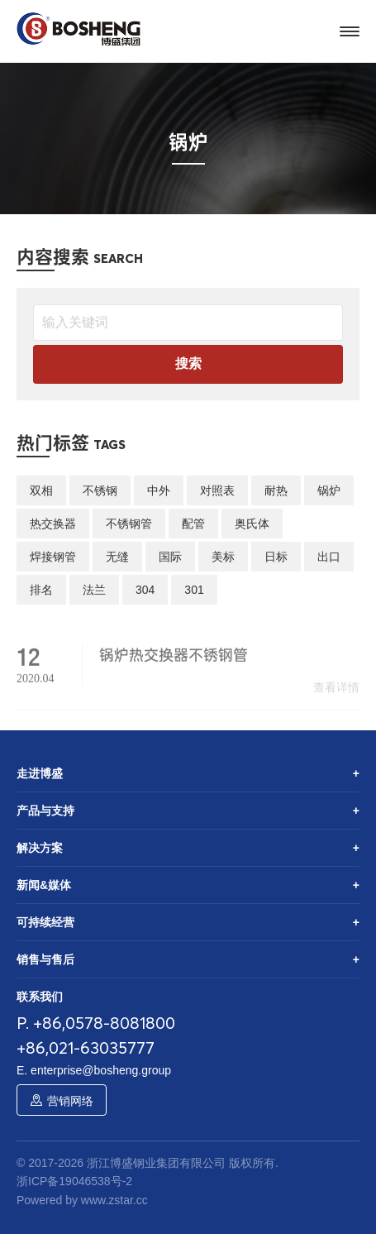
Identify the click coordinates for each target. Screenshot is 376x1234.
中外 (158, 490)
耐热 (276, 490)
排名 (41, 589)
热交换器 (53, 523)
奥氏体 (252, 523)
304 (145, 589)
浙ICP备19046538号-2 (74, 1181)
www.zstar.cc (114, 1200)
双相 (41, 490)
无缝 (117, 556)
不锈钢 (100, 490)
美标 (223, 556)
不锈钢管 (129, 523)
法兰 (94, 589)
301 (193, 589)
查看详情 (336, 695)
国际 (170, 556)
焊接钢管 (53, 556)
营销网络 (70, 1100)
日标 (276, 556)
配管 (193, 523)
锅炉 (328, 490)
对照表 (217, 490)
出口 (328, 556)
